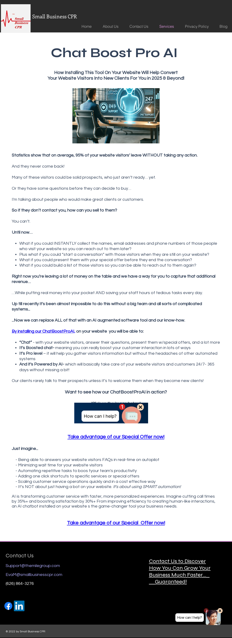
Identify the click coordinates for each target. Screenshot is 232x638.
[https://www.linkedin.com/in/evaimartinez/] (19, 606)
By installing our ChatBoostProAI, (43, 331)
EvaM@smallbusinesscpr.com (34, 574)
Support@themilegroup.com (33, 565)
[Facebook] (8, 606)
